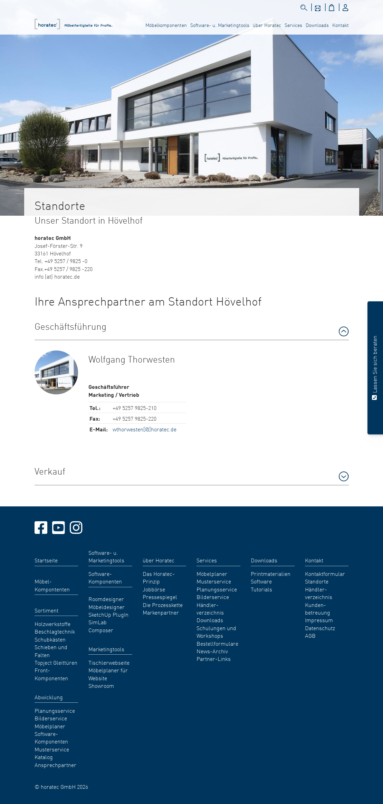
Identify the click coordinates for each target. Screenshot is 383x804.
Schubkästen (50, 639)
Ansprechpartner (55, 764)
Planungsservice (55, 710)
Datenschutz (320, 628)
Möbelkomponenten (166, 25)
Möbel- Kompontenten (52, 585)
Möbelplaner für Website (108, 674)
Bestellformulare (217, 643)
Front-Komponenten (51, 674)
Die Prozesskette (163, 604)
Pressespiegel (160, 596)
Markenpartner (161, 612)
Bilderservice (51, 718)
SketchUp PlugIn (108, 614)
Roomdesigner (106, 599)
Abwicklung (49, 697)
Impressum (319, 620)
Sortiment (46, 610)
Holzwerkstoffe (52, 623)
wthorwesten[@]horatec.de (144, 429)
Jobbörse (154, 589)
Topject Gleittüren (56, 662)
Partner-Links (214, 658)
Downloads (317, 25)
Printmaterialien (270, 573)
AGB (310, 635)
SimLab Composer (100, 626)
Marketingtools (106, 649)
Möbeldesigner (106, 606)
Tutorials (261, 589)
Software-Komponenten (51, 737)
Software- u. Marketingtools (219, 25)
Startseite (46, 560)
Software (261, 581)
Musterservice (52, 749)
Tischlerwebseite (109, 662)
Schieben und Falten (51, 650)
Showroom (101, 685)
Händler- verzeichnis (210, 608)
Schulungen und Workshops (216, 631)
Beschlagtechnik (55, 631)
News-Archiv (212, 651)
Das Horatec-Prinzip (159, 577)
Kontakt (340, 25)
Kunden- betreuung (317, 608)
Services (293, 25)
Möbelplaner (50, 726)
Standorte (316, 581)
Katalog (44, 756)
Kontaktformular (325, 573)
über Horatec (267, 25)
